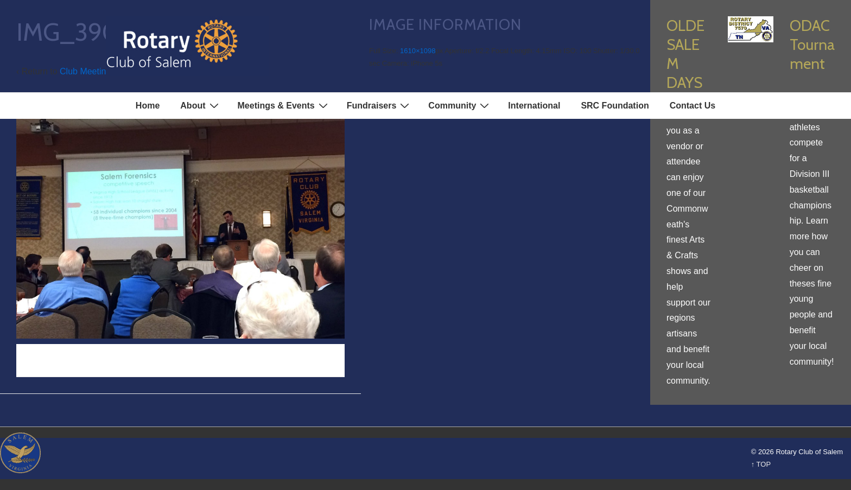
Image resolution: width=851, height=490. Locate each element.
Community (460, 105)
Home (148, 105)
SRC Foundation (615, 105)
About (200, 105)
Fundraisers (379, 105)
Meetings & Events (284, 105)
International (534, 105)
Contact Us (692, 105)
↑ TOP (761, 464)
